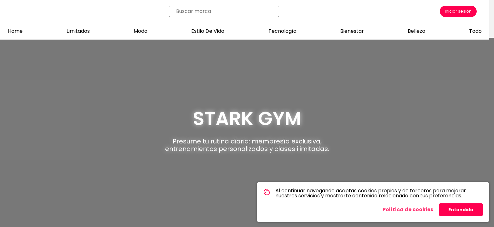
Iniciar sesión (458, 11)
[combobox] (225, 11)
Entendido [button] (460, 210)
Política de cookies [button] (407, 209)
